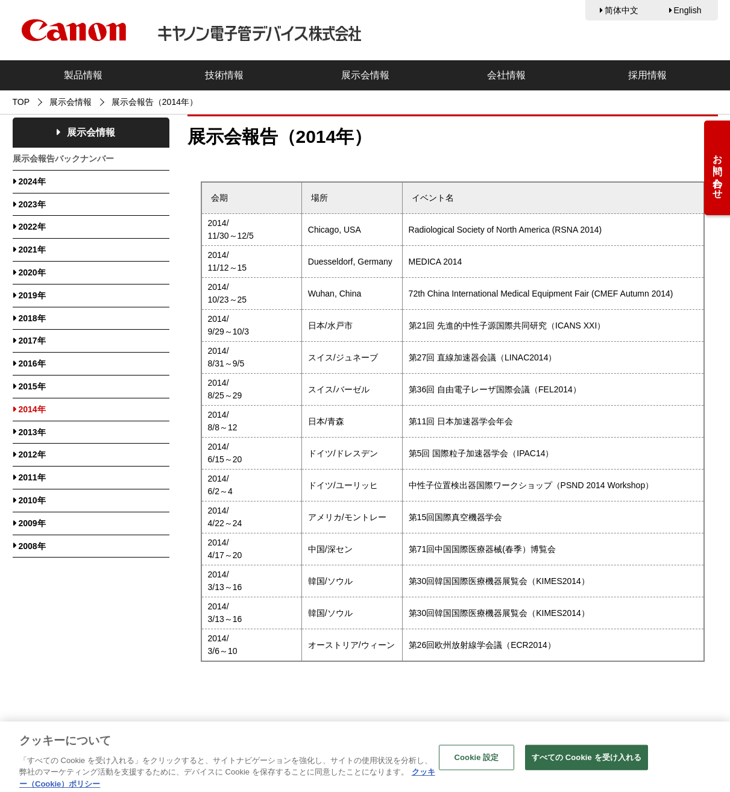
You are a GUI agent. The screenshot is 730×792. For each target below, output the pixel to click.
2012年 (32, 454)
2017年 (32, 340)
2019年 (32, 295)
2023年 (32, 204)
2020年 (32, 272)
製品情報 (83, 75)
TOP (21, 102)
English (688, 10)
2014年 (32, 409)
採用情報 (647, 75)
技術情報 (224, 75)
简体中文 (621, 10)
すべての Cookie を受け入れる (587, 764)
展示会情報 (365, 75)
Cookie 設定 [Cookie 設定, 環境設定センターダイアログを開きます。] (476, 764)
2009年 (32, 523)
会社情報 (506, 75)
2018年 (32, 318)
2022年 (32, 226)
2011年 (32, 477)
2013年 (32, 432)
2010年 (32, 500)
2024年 (32, 181)
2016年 (32, 363)
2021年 (32, 249)
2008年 (32, 546)
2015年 (32, 386)
